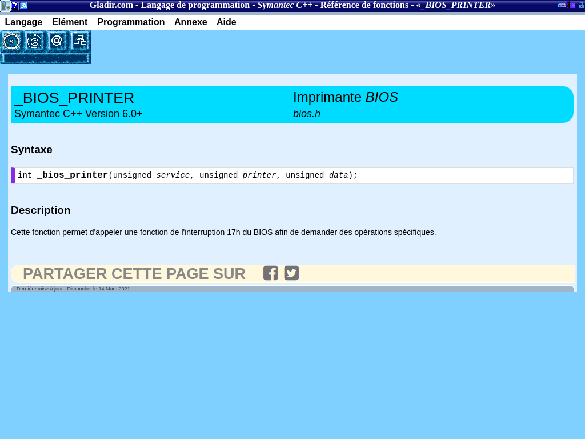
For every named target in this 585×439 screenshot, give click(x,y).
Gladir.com (111, 5)
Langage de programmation (195, 5)
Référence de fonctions (364, 5)
